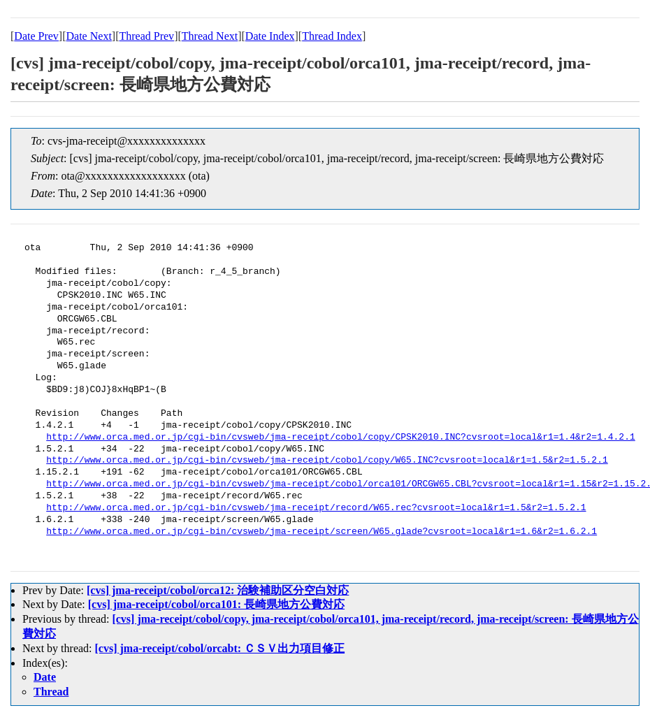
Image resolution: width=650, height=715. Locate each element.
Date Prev (36, 36)
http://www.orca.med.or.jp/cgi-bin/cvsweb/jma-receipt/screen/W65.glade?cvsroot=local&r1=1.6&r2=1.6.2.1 (321, 532)
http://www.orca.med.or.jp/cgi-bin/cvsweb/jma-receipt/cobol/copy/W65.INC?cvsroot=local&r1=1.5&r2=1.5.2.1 (326, 460)
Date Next (89, 36)
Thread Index (332, 36)
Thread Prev (146, 36)
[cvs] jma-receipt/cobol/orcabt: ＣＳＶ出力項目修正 (220, 648)
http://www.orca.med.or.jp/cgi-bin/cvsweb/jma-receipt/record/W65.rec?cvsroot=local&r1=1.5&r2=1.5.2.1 (316, 508)
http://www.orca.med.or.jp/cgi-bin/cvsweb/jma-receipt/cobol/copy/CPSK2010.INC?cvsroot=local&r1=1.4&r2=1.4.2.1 (340, 437)
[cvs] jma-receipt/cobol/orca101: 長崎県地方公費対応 (216, 604)
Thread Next (210, 36)
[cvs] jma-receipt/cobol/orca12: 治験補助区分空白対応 (218, 590)
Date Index (270, 36)
